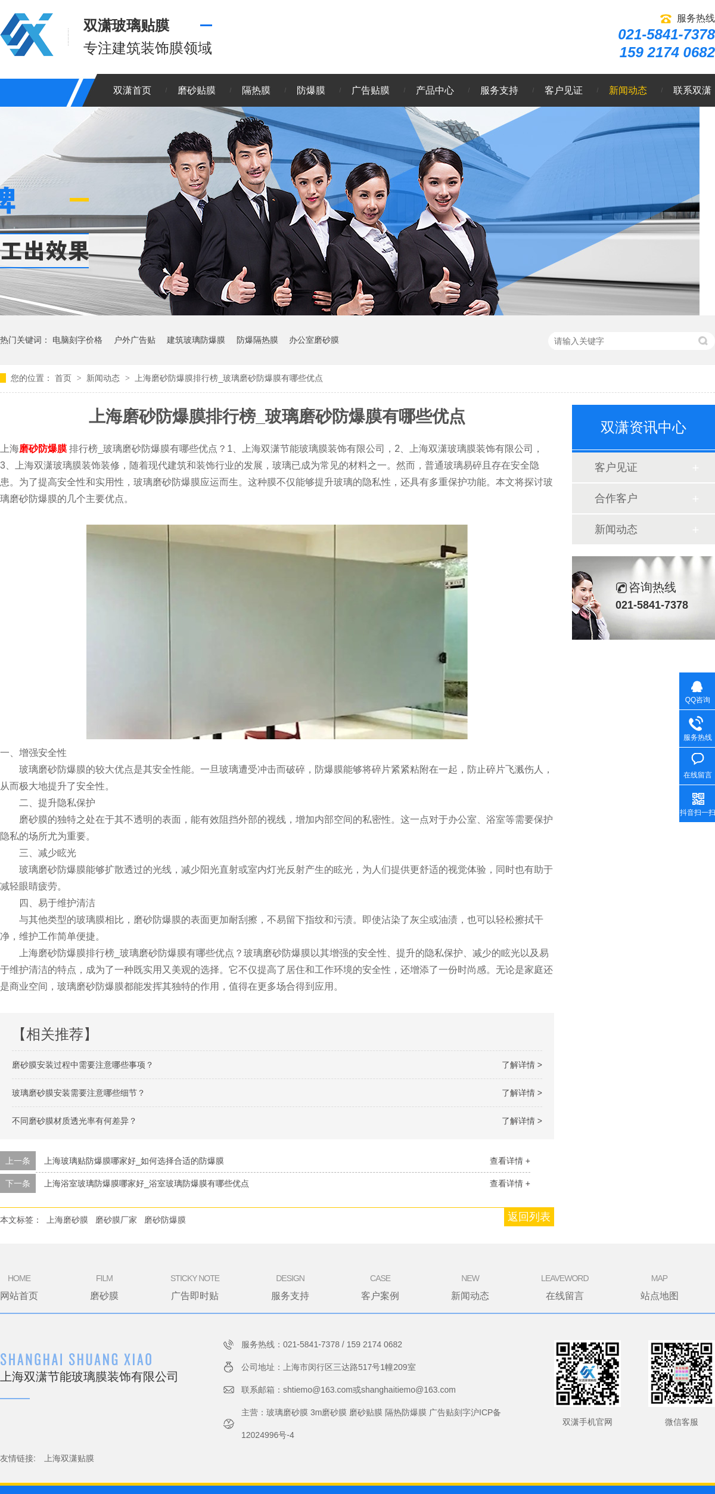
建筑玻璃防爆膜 (196, 340)
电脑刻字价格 (77, 340)
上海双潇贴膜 (69, 1458)
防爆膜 (311, 90)
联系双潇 (692, 90)
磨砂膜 (104, 1286)
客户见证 (564, 90)
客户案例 (380, 1286)
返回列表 (529, 1217)
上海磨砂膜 (67, 1220)
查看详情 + (510, 1161)
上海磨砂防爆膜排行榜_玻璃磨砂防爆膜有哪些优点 (229, 378)
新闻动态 (628, 90)
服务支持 (499, 90)
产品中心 (435, 90)
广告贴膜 (371, 90)
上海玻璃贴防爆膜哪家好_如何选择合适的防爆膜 (134, 1161)
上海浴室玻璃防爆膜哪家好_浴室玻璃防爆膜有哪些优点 (146, 1183)
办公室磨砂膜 (314, 340)
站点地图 (660, 1286)
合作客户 (616, 498)
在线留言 (564, 1286)
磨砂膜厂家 (116, 1220)
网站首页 (19, 1286)
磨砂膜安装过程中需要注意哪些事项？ (83, 1065)
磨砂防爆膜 (165, 1220)
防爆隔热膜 (257, 340)
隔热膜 (256, 90)
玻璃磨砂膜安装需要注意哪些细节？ (78, 1093)
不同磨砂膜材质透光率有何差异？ (74, 1121)
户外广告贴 (135, 340)
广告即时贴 (194, 1286)
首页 (64, 378)
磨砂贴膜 (197, 90)
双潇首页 (132, 90)
